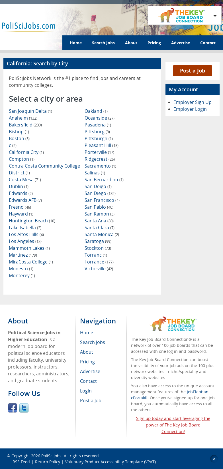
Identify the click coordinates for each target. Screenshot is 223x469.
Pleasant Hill (101, 145)
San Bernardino (104, 179)
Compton (21, 159)
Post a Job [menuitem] (90, 400)
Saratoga (98, 241)
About (131, 42)
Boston (19, 138)
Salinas (95, 173)
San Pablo (99, 207)
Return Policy (47, 461)
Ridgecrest (100, 159)
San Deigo (98, 186)
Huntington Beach (32, 221)
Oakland (96, 111)
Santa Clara (99, 227)
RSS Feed (21, 461)
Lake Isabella (25, 227)
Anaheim (23, 118)
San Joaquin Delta (30, 111)
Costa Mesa (25, 179)
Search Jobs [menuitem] (92, 342)
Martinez (23, 255)
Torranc (96, 255)
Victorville (99, 268)
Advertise (180, 42)
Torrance (99, 262)
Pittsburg (97, 131)
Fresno (20, 207)
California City (26, 152)
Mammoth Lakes (29, 248)
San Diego (100, 193)
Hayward (21, 214)
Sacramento (100, 166)
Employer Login (190, 109)
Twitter (23, 407)
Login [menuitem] (86, 391)
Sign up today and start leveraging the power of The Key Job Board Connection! (173, 424)
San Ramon (99, 214)
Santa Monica (102, 234)
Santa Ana (99, 221)
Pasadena (98, 125)
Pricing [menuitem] (87, 362)
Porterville (99, 152)
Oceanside (99, 118)
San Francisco (102, 200)
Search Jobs (103, 42)
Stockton (98, 248)
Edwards (21, 193)
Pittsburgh (99, 138)
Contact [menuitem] (88, 381)
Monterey (22, 275)
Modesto (21, 268)
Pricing (154, 42)
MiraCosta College (31, 262)
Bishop (19, 131)
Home (76, 42)
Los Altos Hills (26, 234)
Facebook (12, 407)
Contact (208, 42)
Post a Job (192, 70)
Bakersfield (25, 125)
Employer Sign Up (192, 102)
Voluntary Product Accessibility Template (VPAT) (110, 461)
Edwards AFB (25, 200)
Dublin (18, 186)
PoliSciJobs (51, 455)
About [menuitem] (86, 352)
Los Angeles (25, 241)
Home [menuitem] (86, 332)
